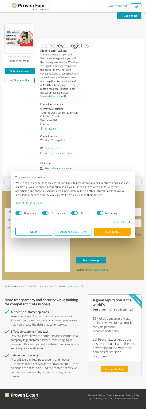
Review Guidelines (96, 395)
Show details (118, 222)
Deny (34, 231)
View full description (52, 96)
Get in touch (129, 15)
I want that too (117, 6)
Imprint (19, 203)
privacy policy (99, 270)
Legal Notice (94, 398)
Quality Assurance (115, 395)
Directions (51, 128)
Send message (91, 260)
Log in (136, 6)
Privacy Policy (34, 203)
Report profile (77, 286)
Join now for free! (114, 369)
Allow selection (73, 231)
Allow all (112, 231)
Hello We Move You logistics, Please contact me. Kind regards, (37, 240)
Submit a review (19, 71)
